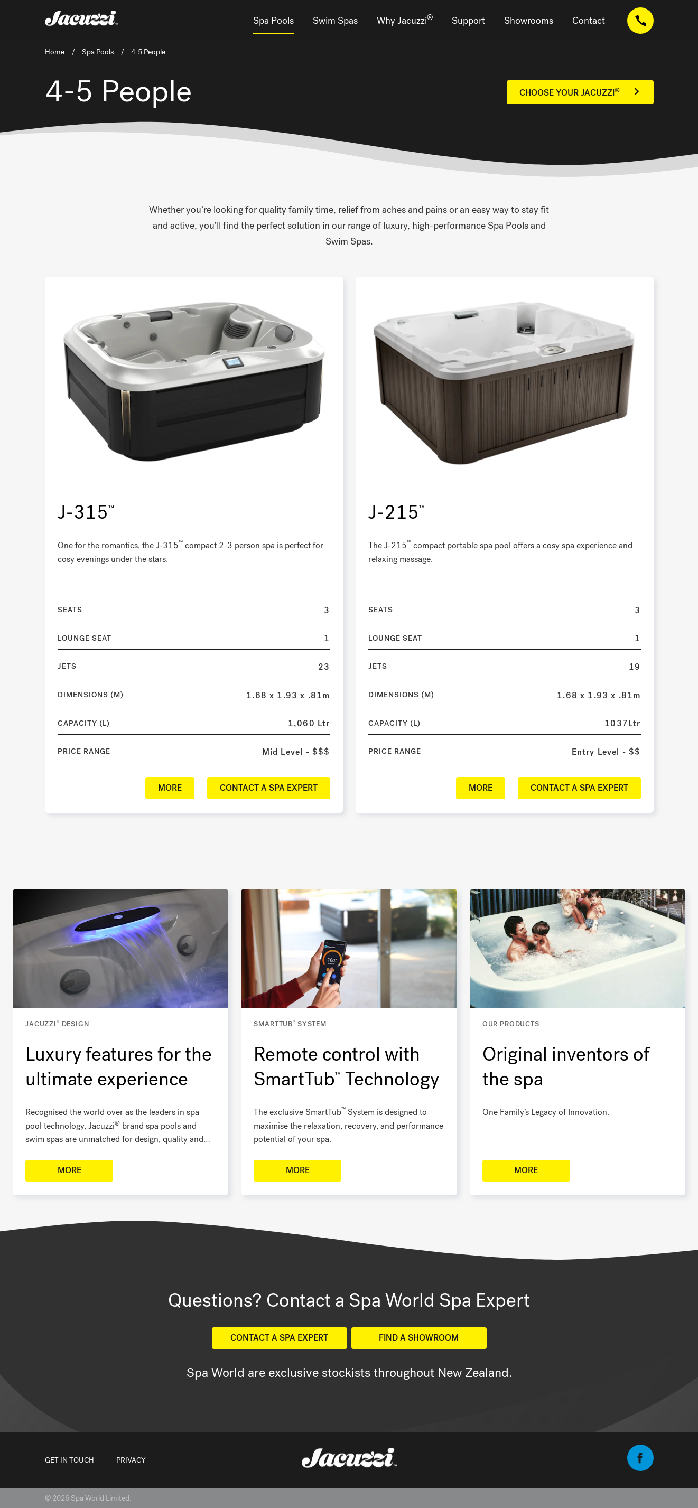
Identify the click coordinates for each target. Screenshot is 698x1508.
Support (468, 20)
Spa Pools (273, 20)
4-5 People (148, 52)
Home (54, 52)
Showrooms (528, 20)
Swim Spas (335, 20)
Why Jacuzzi (405, 20)
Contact (588, 20)
